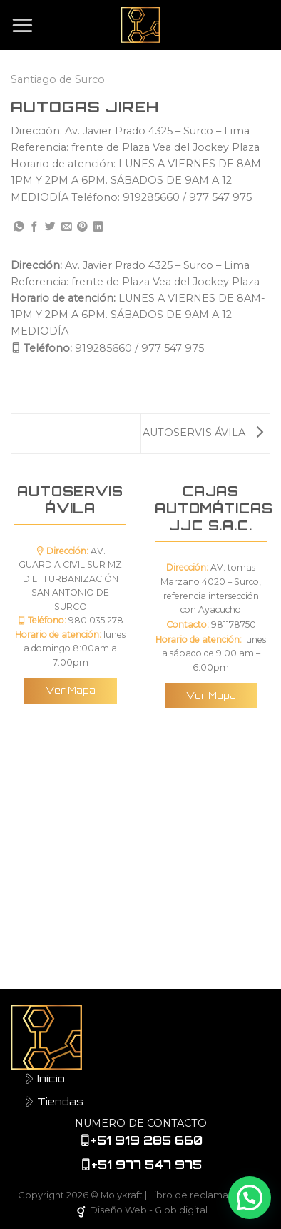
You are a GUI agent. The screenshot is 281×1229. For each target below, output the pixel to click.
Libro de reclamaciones (204, 1194)
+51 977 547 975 (146, 1165)
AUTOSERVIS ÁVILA (203, 432)
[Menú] (22, 25)
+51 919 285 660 (147, 1140)
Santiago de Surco (58, 79)
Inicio (44, 1078)
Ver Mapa (71, 690)
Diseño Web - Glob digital (140, 1209)
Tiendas (53, 1101)
